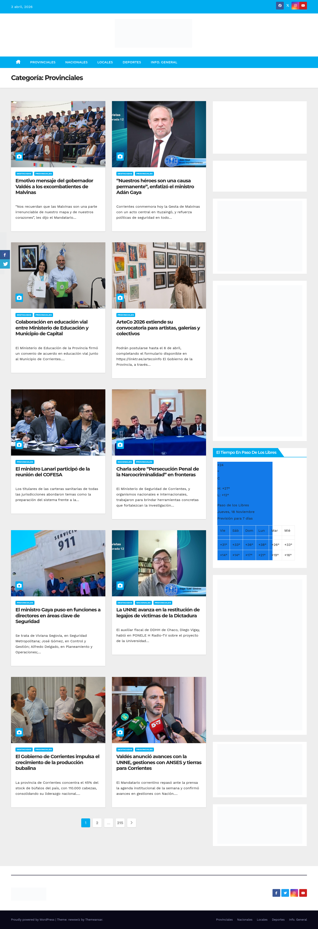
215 (120, 822)
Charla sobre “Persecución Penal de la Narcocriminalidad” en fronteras (157, 472)
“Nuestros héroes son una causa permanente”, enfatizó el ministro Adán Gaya (155, 186)
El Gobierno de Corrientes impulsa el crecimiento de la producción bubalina (57, 762)
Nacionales (76, 62)
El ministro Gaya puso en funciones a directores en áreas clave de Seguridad (57, 615)
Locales (105, 62)
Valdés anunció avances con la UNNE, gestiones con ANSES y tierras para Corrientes (158, 762)
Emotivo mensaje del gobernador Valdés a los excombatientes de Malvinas (54, 186)
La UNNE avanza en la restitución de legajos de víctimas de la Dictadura (158, 612)
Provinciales (43, 62)
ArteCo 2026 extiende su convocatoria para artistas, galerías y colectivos (158, 328)
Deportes (132, 62)
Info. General (164, 62)
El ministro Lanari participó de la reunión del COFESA (52, 472)
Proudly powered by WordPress (33, 919)
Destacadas (24, 173)
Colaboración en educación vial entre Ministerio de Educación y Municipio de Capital (51, 328)
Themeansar (93, 919)
